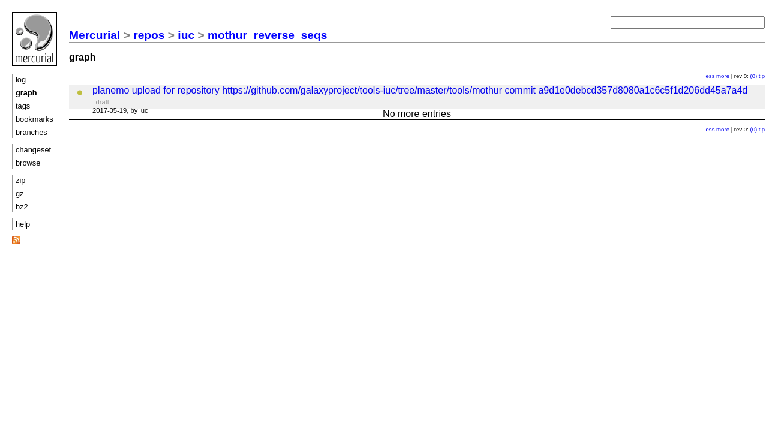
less (709, 76)
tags (23, 105)
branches (31, 132)
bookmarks (34, 119)
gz (20, 193)
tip (762, 76)
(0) (753, 76)
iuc (186, 35)
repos (148, 35)
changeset (33, 149)
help (23, 224)
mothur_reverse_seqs (267, 35)
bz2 (22, 206)
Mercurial (94, 35)
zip (20, 180)
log (21, 79)
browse (28, 162)
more (722, 76)
